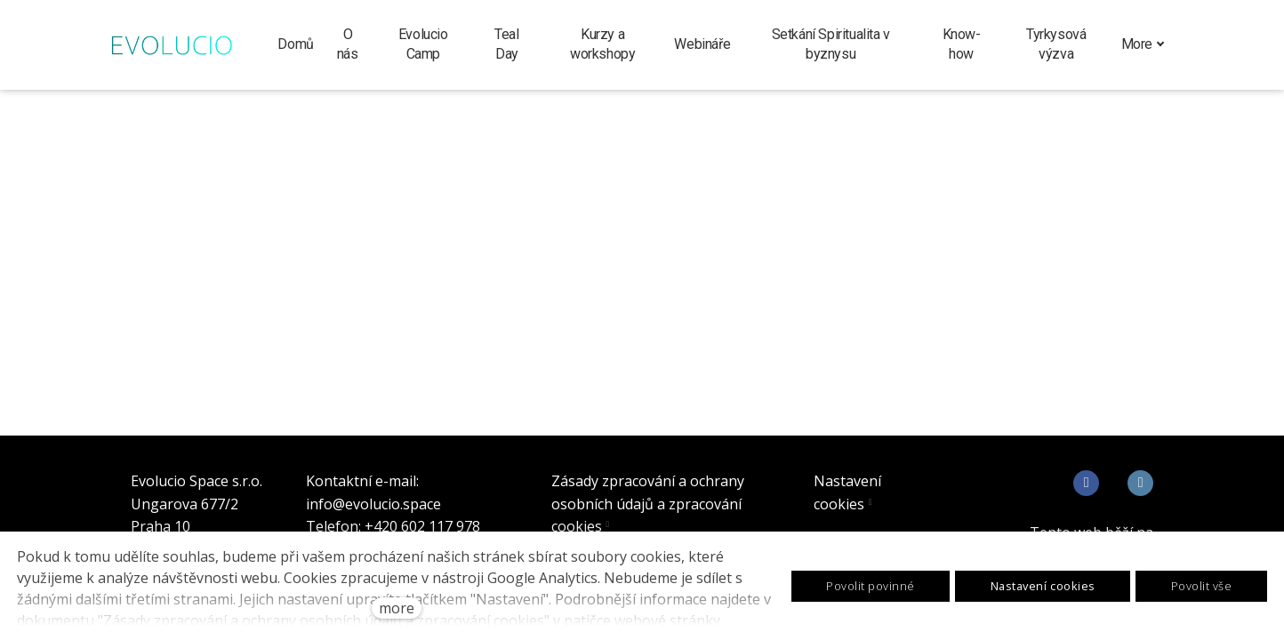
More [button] (1143, 44)
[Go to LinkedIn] (1140, 483)
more (396, 608)
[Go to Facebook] (1086, 483)
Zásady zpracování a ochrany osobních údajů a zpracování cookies (647, 503)
